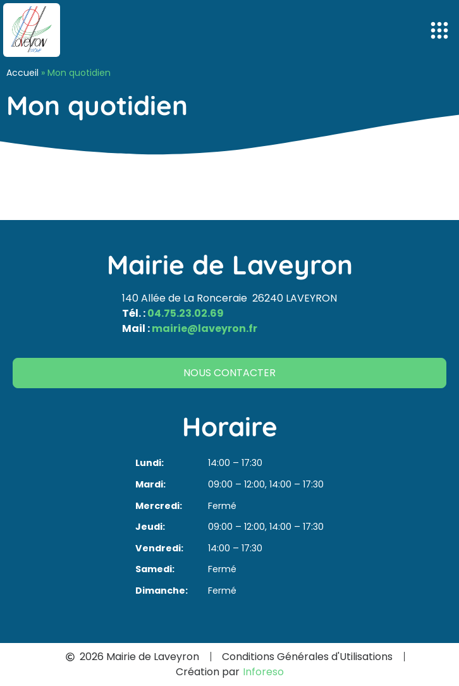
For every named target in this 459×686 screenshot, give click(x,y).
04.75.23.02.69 (185, 313)
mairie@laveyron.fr (204, 328)
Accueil (22, 72)
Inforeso (263, 672)
